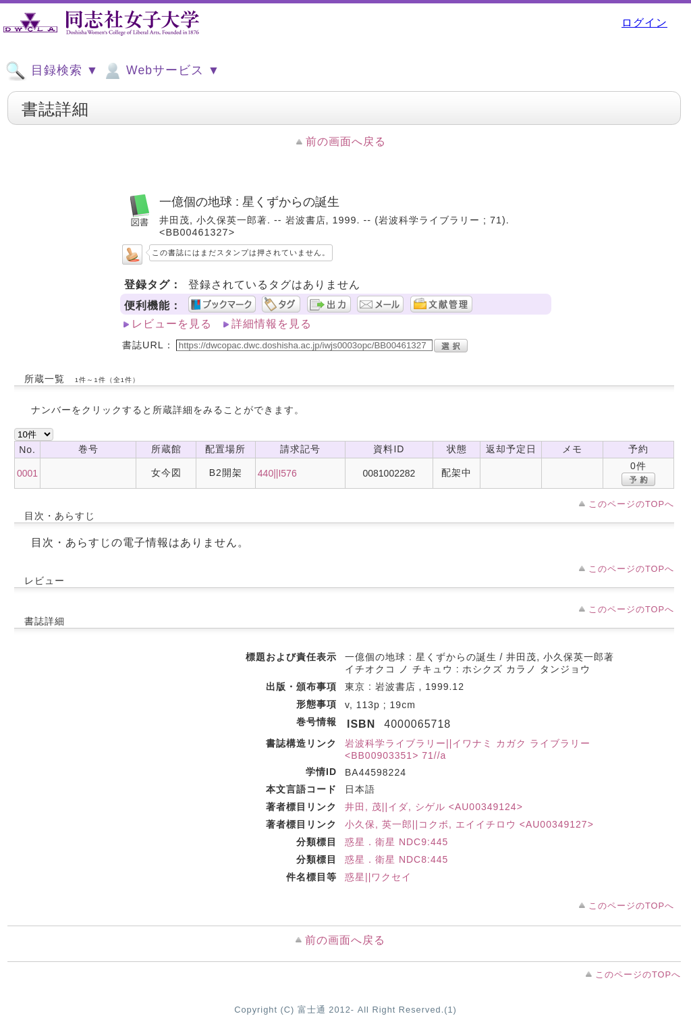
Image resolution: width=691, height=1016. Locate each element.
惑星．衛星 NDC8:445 (396, 859)
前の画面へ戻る (346, 141)
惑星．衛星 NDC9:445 (396, 841)
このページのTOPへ (631, 504)
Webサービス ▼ (161, 71)
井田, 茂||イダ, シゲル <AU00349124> (434, 806)
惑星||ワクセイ (378, 877)
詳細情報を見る (271, 323)
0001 (27, 473)
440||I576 (277, 473)
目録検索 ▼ (52, 71)
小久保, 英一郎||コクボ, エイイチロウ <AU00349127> (469, 824)
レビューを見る (172, 323)
